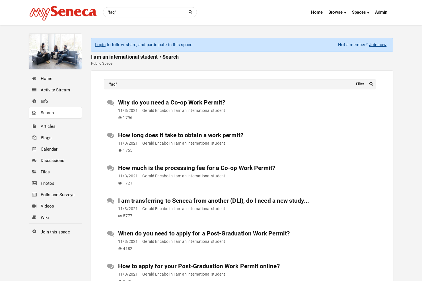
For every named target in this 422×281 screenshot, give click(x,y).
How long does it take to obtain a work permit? (180, 135)
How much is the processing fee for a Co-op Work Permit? (196, 168)
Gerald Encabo (155, 110)
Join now (378, 44)
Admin (381, 12)
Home (317, 12)
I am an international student (124, 57)
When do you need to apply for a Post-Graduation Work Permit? (204, 233)
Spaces (361, 12)
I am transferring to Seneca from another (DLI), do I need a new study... (213, 200)
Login (100, 44)
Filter (360, 84)
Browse (337, 12)
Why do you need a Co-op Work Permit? (171, 102)
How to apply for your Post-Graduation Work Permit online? (198, 266)
